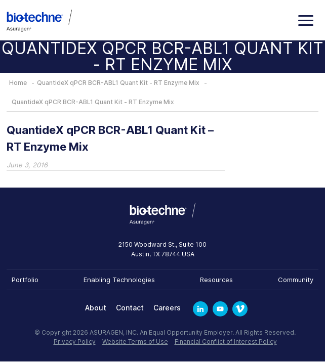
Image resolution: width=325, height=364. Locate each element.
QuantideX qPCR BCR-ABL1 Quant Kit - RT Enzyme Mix (118, 82)
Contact (130, 307)
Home (18, 82)
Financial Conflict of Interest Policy (226, 341)
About (95, 307)
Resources (216, 280)
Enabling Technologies (119, 280)
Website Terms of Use (135, 341)
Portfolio (25, 280)
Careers (167, 307)
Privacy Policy (75, 341)
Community (295, 280)
